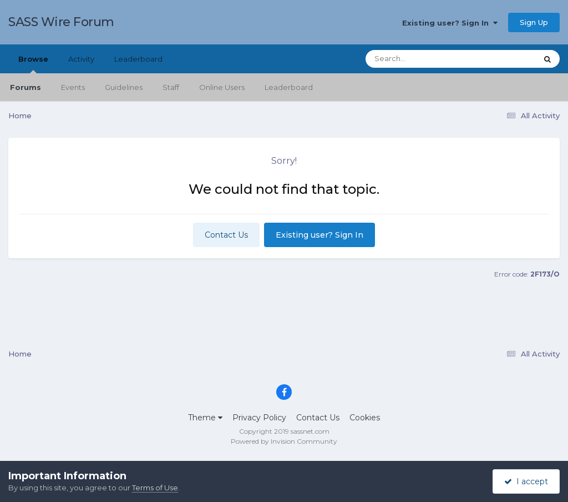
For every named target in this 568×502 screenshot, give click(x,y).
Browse (33, 63)
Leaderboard (289, 87)
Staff (171, 87)
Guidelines (124, 87)
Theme (205, 418)
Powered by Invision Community (284, 441)
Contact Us (226, 235)
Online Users (222, 87)
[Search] (420, 59)
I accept (526, 481)
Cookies (364, 418)
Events (73, 87)
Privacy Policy (259, 418)
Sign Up (534, 22)
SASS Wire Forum (61, 21)
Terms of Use (155, 487)
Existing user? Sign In (450, 22)
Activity (81, 58)
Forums (25, 87)
